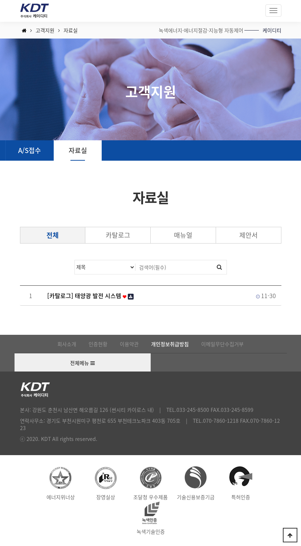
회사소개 (66, 344)
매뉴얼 (183, 235)
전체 (52, 235)
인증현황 (98, 344)
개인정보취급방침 (170, 344)
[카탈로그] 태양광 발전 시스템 (90, 295)
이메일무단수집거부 (222, 344)
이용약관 (129, 344)
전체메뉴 (82, 363)
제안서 (248, 235)
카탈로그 (118, 235)
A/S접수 (29, 150)
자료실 (78, 150)
